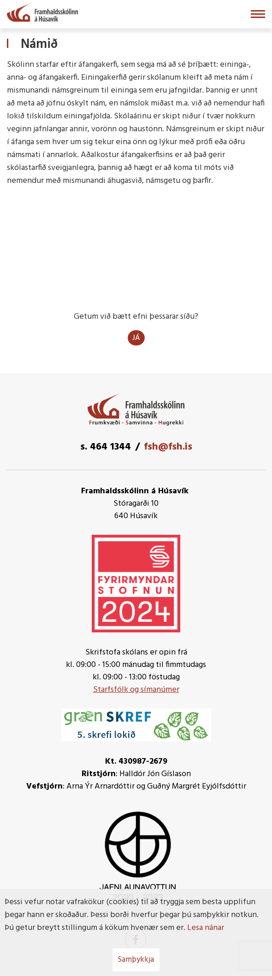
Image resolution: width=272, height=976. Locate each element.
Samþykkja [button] (136, 959)
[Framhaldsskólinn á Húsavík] (42, 11)
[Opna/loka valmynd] (258, 14)
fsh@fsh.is (168, 447)
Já (136, 338)
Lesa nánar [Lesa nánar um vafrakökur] (205, 928)
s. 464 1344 (105, 447)
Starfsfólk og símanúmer (136, 689)
